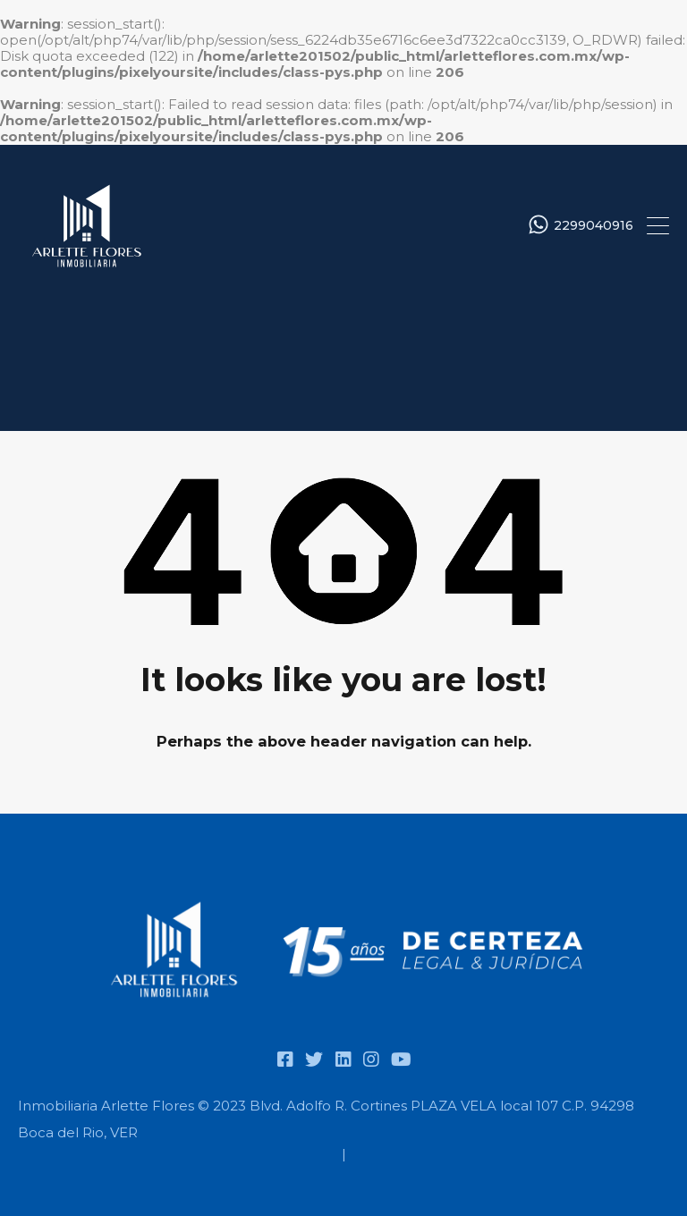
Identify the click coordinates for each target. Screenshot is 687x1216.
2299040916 (593, 225)
